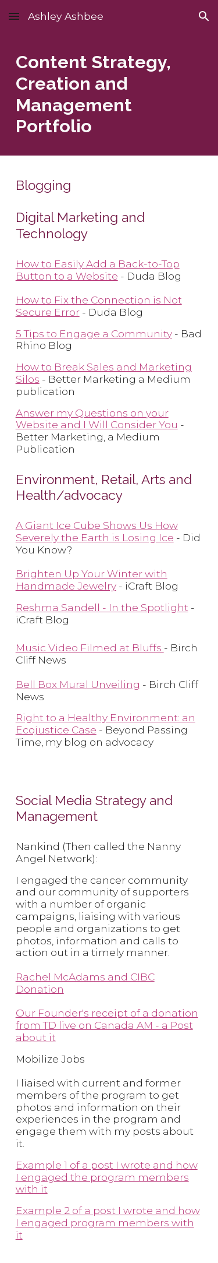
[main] (109, 94)
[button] (14, 16)
